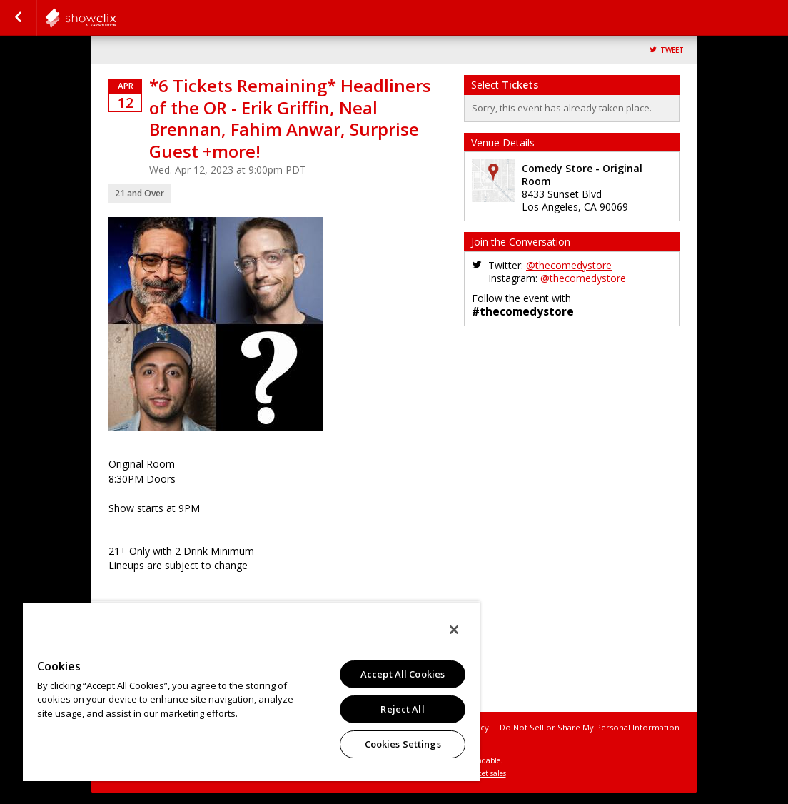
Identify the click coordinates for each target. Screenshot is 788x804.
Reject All (402, 709)
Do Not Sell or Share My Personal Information (590, 727)
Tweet (672, 50)
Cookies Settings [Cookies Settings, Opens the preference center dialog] (403, 744)
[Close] (454, 629)
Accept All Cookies (402, 674)
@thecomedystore (569, 265)
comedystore (115, 18)
